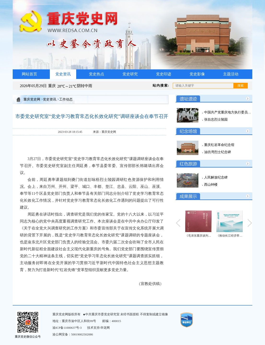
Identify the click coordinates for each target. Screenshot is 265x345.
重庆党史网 (31, 99)
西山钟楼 (210, 184)
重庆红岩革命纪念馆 (218, 145)
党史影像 (197, 74)
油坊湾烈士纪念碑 (217, 152)
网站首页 (29, 74)
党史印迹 (163, 74)
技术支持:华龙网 (98, 327)
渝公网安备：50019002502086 (72, 334)
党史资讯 (63, 74)
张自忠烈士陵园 (215, 119)
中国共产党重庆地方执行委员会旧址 (230, 112)
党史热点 (96, 74)
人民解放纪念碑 (215, 177)
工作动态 (66, 99)
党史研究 (130, 74)
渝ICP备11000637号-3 (67, 327)
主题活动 (230, 74)
